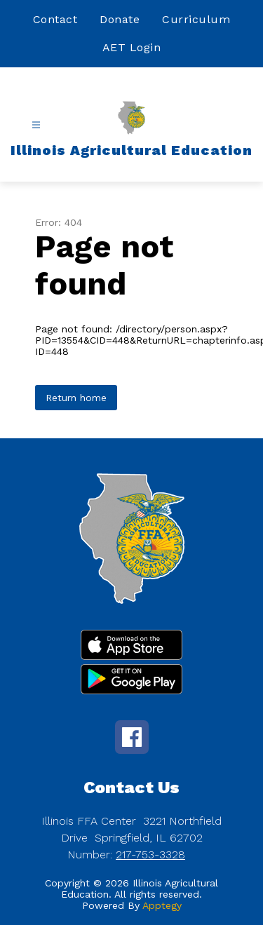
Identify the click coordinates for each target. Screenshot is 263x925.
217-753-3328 (150, 854)
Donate (120, 19)
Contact (55, 19)
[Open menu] (36, 125)
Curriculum (196, 19)
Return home (76, 397)
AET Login (131, 47)
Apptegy (162, 905)
